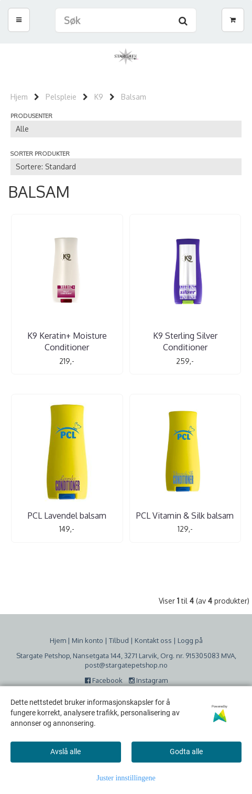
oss (165, 640)
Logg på (190, 640)
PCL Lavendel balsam (67, 515)
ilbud (121, 640)
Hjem (19, 96)
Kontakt (147, 640)
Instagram (148, 680)
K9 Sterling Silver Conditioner (185, 341)
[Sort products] (126, 166)
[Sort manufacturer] (126, 129)
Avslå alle (65, 751)
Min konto (87, 640)
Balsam (133, 96)
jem (60, 640)
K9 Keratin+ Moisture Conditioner (67, 341)
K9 (98, 96)
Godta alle (186, 751)
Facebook (106, 680)
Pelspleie (61, 96)
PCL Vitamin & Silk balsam (185, 515)
